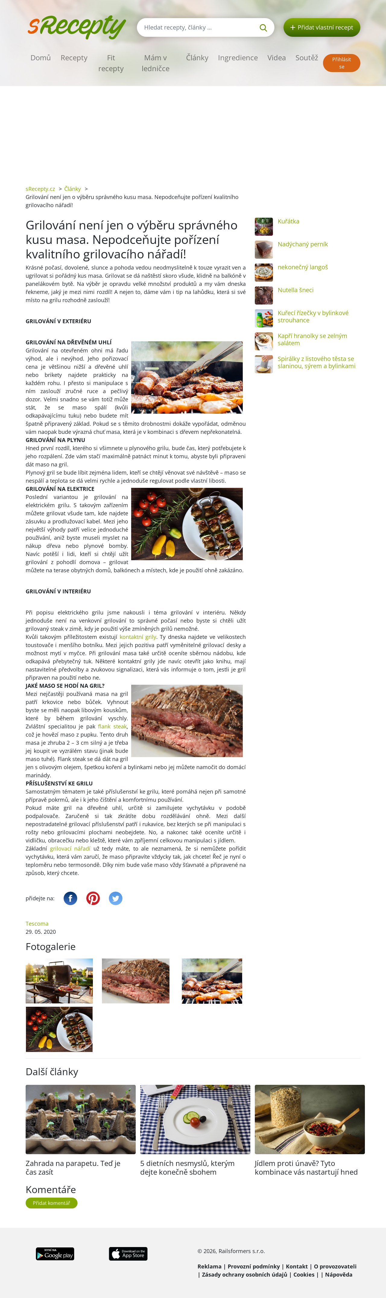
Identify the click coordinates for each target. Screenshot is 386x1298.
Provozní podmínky (254, 1266)
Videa (276, 57)
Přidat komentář (51, 1203)
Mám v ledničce (155, 62)
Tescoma (37, 923)
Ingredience (238, 57)
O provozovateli (335, 1266)
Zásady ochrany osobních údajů (244, 1274)
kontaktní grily (138, 636)
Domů (40, 57)
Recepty (74, 57)
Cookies (304, 1274)
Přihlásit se (341, 63)
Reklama (210, 1266)
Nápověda (339, 1274)
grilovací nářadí (70, 848)
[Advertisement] (193, 131)
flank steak (112, 726)
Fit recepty (111, 62)
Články (197, 57)
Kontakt (297, 1266)
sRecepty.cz (40, 188)
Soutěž (307, 57)
